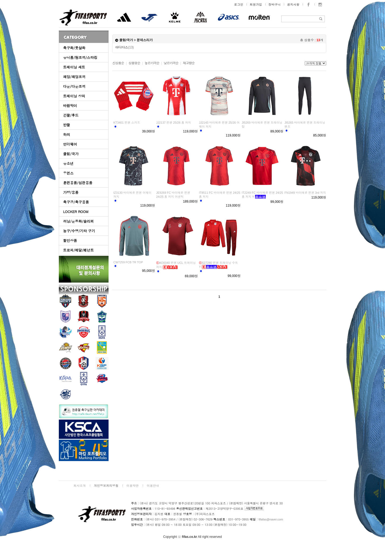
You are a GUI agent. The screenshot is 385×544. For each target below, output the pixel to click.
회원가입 (256, 4)
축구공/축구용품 (76, 201)
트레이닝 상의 (74, 95)
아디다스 (124, 47)
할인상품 (70, 240)
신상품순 (118, 63)
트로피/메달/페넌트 (78, 250)
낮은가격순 (171, 63)
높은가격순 (152, 63)
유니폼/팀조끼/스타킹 (80, 57)
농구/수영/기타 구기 (79, 230)
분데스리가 (145, 40)
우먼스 (68, 173)
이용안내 (153, 486)
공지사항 (293, 4)
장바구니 (274, 4)
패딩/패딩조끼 (74, 76)
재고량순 (189, 63)
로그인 (239, 4)
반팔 (66, 124)
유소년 (68, 163)
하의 (66, 134)
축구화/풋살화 (74, 47)
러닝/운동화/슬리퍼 (78, 221)
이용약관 (132, 486)
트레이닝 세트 (74, 67)
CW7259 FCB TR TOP (128, 262)
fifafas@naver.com (271, 519)
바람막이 (70, 105)
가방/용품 (70, 192)
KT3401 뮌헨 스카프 (126, 122)
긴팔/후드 (70, 115)
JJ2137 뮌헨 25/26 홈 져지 (173, 122)
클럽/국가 (70, 153)
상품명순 (134, 63)
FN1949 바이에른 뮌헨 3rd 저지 (305, 192)
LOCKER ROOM (75, 211)
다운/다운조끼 (74, 86)
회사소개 (80, 486)
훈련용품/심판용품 (77, 182)
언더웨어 (70, 144)
